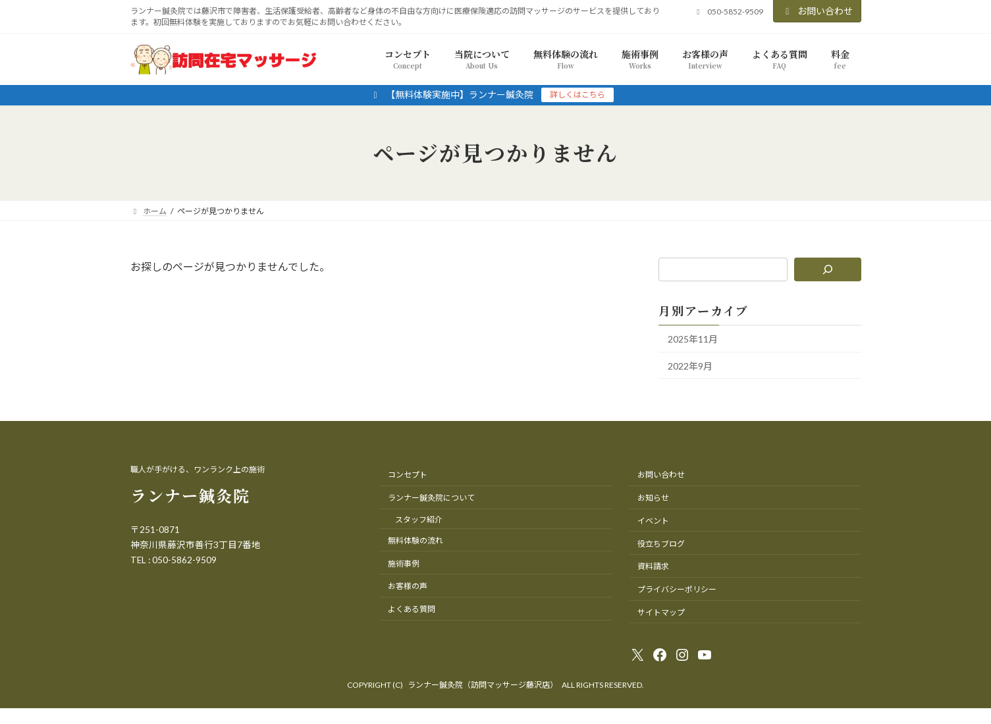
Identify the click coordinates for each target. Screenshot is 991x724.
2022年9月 (690, 365)
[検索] (827, 269)
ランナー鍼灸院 (190, 495)
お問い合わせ (817, 10)
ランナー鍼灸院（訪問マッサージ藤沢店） (483, 685)
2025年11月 (693, 339)
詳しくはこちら (577, 94)
